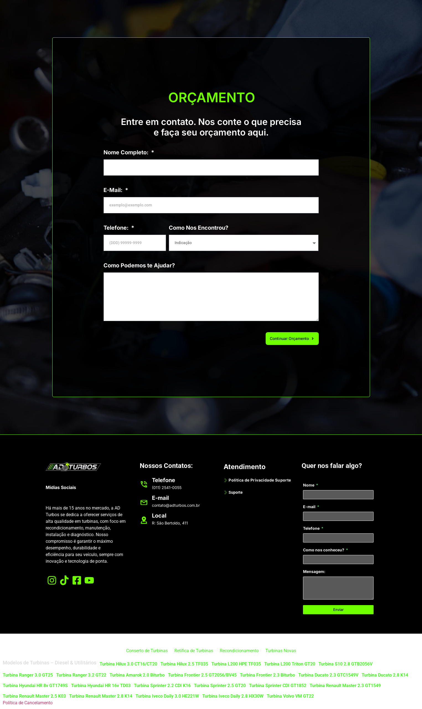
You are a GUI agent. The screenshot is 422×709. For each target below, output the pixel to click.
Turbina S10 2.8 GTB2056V (345, 664)
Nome (309, 485)
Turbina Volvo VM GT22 (290, 696)
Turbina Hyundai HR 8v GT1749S (35, 685)
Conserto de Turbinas (147, 650)
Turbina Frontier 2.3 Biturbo (267, 675)
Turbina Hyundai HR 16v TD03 (101, 685)
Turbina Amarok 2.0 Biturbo (137, 675)
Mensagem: (314, 572)
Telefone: (116, 227)
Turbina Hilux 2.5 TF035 (184, 664)
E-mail (309, 507)
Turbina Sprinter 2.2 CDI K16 (162, 685)
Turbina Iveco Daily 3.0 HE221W (167, 696)
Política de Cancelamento (28, 702)
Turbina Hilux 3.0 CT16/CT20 (128, 664)
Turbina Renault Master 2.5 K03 (34, 696)
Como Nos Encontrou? (198, 227)
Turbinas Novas (280, 650)
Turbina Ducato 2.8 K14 (385, 675)
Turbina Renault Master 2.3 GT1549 (345, 685)
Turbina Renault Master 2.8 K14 (100, 696)
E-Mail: (113, 190)
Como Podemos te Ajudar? (139, 265)
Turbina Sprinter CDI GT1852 (277, 685)
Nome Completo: (126, 152)
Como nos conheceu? (324, 550)
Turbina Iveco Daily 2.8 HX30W (232, 696)
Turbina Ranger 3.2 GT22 (81, 675)
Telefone (311, 528)
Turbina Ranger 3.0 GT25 (28, 675)
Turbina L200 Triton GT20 (289, 664)
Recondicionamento (239, 650)
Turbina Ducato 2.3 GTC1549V (328, 675)
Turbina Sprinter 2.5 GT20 (220, 685)
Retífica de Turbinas (193, 650)
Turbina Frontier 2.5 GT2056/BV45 (202, 675)
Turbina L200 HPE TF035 (236, 664)
